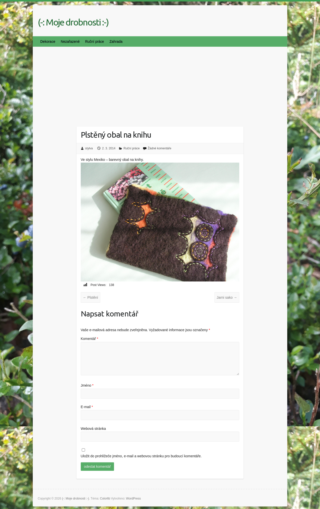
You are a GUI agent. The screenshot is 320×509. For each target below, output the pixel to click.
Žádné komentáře (159, 148)
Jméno (87, 385)
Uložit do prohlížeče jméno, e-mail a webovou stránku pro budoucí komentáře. (141, 456)
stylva (89, 148)
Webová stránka (93, 429)
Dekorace (47, 41)
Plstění (90, 297)
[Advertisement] (160, 84)
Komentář (89, 339)
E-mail (87, 407)
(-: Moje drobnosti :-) (73, 22)
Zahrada (116, 41)
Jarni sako (227, 297)
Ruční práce (94, 41)
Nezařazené (70, 41)
